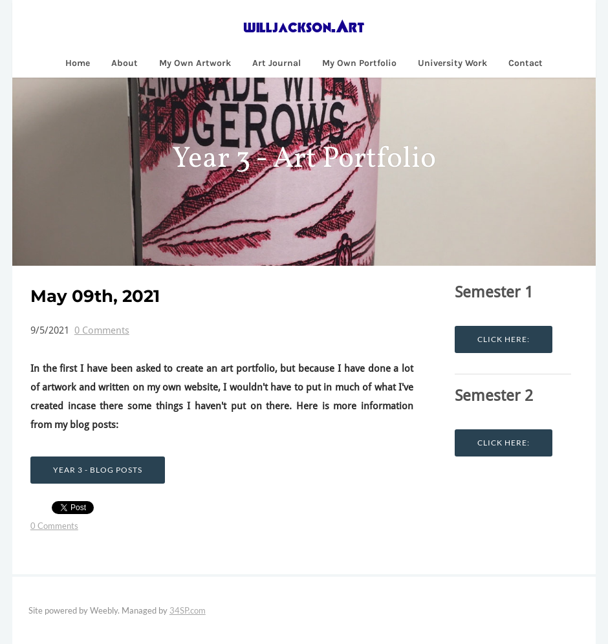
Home (77, 63)
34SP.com (187, 610)
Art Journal (276, 63)
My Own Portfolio (359, 63)
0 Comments (101, 331)
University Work (452, 63)
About (124, 63)
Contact (525, 63)
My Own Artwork (195, 63)
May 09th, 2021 (95, 296)
